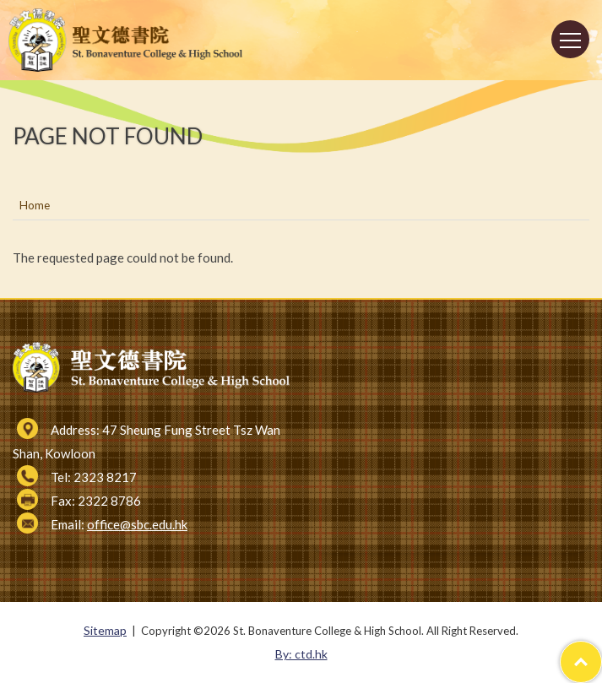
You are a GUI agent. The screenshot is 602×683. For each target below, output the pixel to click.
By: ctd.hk (301, 654)
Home (34, 205)
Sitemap (105, 630)
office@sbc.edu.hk (137, 524)
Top (601, 653)
